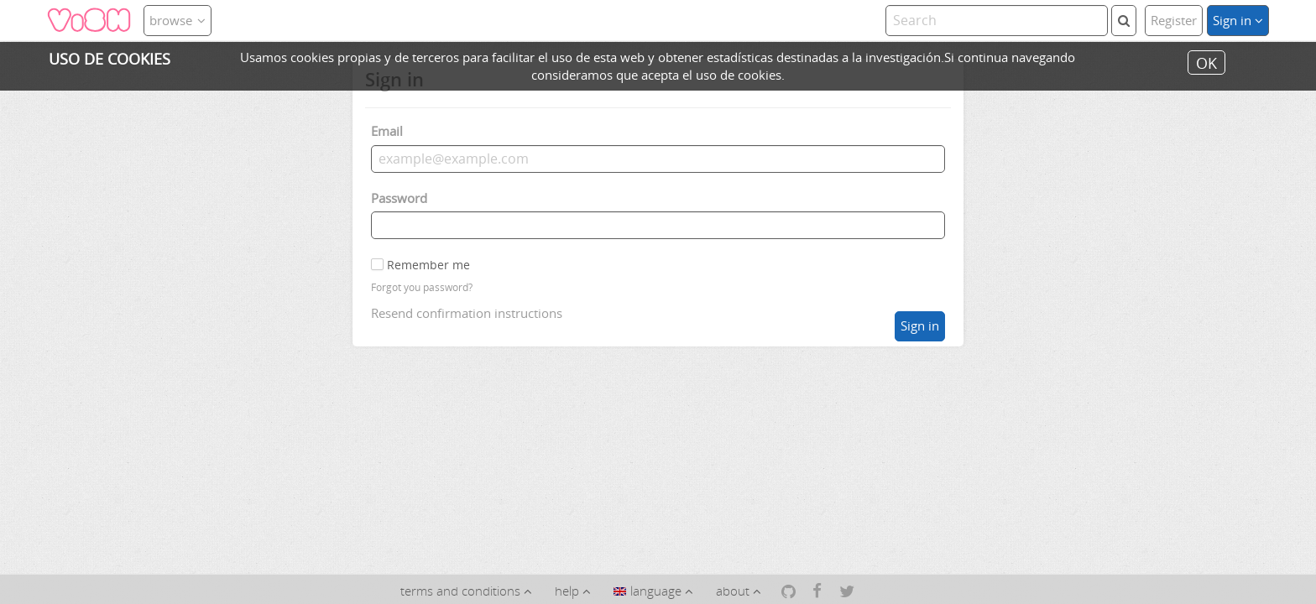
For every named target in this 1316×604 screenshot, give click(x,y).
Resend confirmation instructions (466, 313)
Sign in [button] (1238, 20)
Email (387, 130)
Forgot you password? (422, 287)
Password (399, 198)
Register (1174, 20)
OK (1206, 62)
